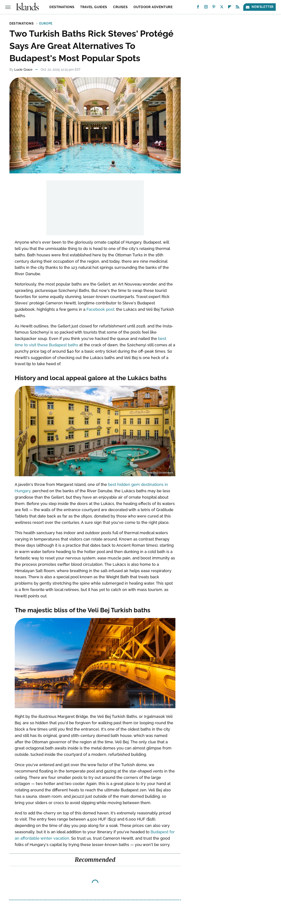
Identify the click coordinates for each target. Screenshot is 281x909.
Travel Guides (93, 7)
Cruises (120, 7)
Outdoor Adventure (153, 7)
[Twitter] (222, 8)
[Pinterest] (214, 8)
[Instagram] (206, 8)
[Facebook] (198, 8)
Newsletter (259, 7)
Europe (45, 23)
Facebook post (100, 309)
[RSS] (237, 8)
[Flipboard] (229, 8)
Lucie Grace (23, 70)
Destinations (61, 7)
